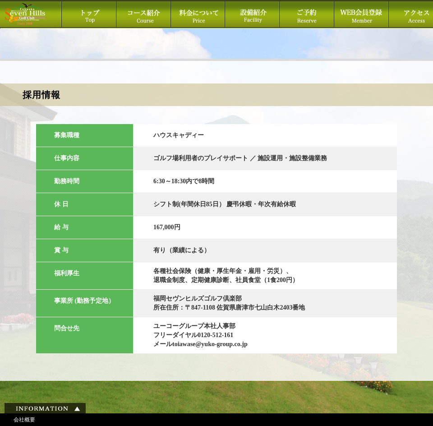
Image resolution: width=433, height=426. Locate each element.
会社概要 (24, 420)
